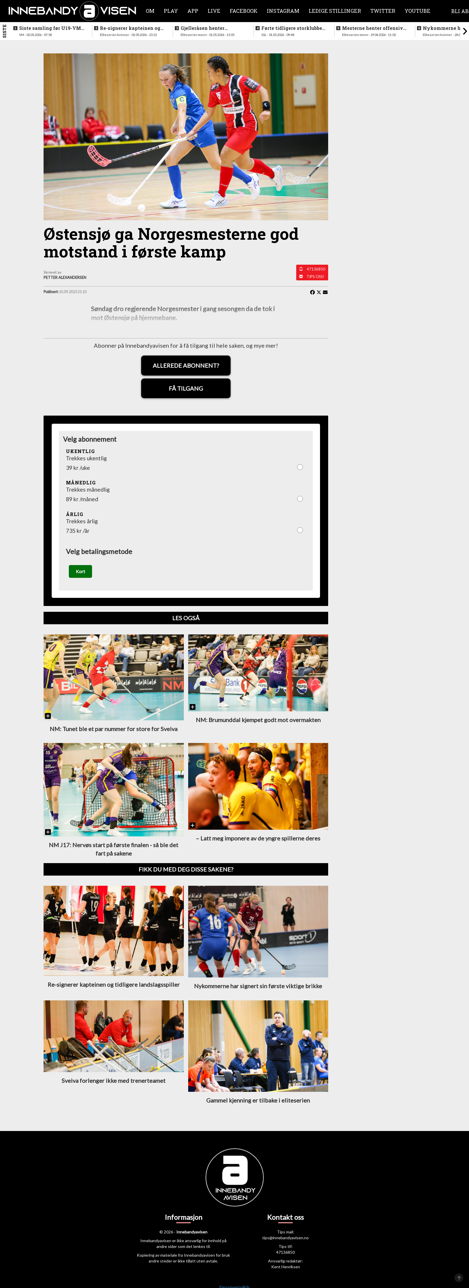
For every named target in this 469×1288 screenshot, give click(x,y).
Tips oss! (315, 276)
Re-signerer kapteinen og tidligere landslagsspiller (130, 28)
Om (150, 10)
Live (214, 10)
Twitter (382, 10)
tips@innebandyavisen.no (285, 1239)
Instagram (283, 10)
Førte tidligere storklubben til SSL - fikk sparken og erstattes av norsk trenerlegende (293, 28)
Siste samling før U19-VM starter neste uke (50, 28)
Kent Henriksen (285, 1268)
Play (171, 10)
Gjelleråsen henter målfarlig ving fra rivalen (211, 28)
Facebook (244, 10)
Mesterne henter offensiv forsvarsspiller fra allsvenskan (372, 28)
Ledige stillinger (335, 10)
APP (192, 10)
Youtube (417, 10)
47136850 (316, 269)
